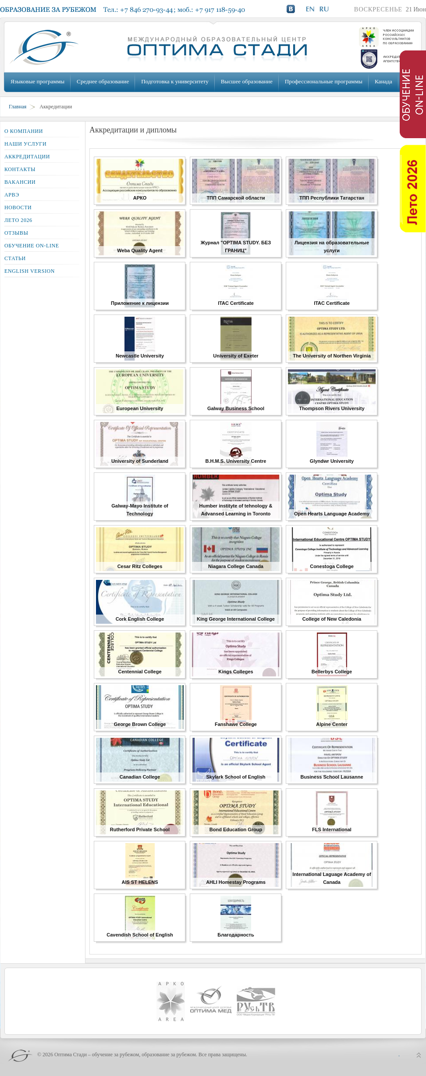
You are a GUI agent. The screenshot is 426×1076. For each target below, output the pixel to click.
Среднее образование (103, 81)
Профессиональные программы (323, 81)
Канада (383, 81)
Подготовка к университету (174, 81)
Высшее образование (247, 81)
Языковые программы (37, 81)
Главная (17, 107)
